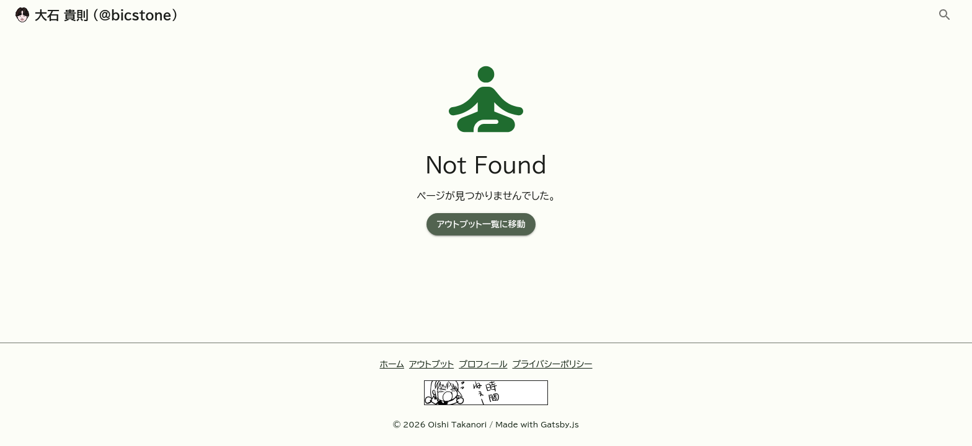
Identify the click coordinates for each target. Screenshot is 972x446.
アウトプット (431, 364)
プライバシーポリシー (552, 364)
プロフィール (483, 364)
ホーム (391, 364)
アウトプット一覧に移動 (480, 224)
